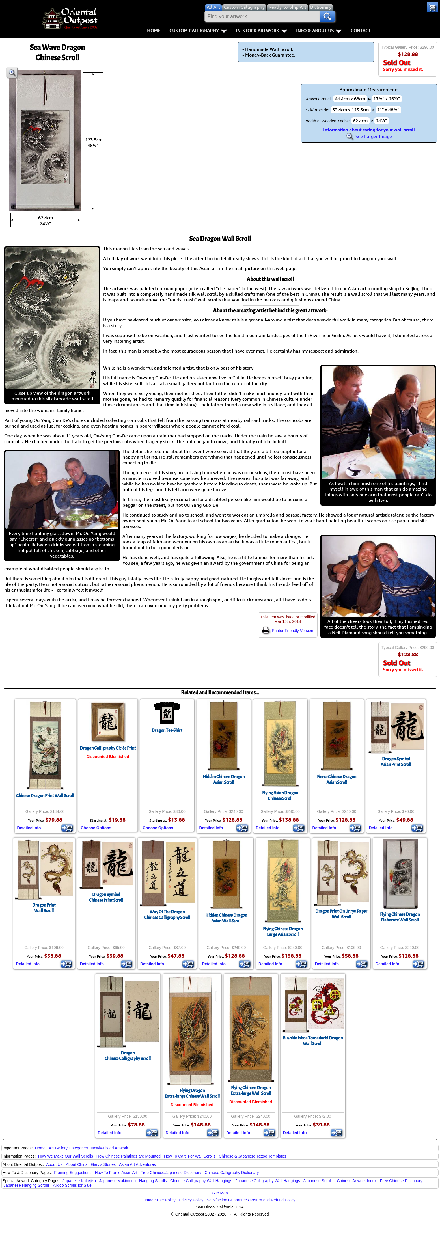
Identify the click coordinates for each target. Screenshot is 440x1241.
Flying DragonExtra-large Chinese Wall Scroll (192, 1093)
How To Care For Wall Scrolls (189, 1156)
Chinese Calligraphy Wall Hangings (201, 1181)
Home (153, 30)
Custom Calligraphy (198, 30)
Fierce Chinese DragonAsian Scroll (336, 779)
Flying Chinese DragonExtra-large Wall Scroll (250, 1090)
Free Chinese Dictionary (401, 1181)
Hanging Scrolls (153, 1181)
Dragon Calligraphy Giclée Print (108, 748)
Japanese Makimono (117, 1181)
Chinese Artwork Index (357, 1181)
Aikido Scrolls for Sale (72, 1185)
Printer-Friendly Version (287, 630)
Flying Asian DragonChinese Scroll (280, 795)
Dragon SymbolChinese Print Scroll (106, 897)
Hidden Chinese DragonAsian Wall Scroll (226, 918)
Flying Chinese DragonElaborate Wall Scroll (400, 917)
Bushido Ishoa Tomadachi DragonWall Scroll (313, 1040)
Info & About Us (319, 30)
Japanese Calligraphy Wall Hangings (268, 1181)
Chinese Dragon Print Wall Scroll (45, 795)
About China (77, 1164)
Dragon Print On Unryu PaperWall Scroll (341, 914)
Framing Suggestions (72, 1172)
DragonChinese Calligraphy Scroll (128, 1055)
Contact (361, 30)
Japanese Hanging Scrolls (27, 1185)
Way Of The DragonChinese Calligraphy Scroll (167, 914)
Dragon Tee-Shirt (167, 730)
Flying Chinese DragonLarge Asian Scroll (283, 931)
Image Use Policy (160, 1200)
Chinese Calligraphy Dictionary (232, 1172)
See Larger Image (369, 136)
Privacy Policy (191, 1200)
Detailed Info (29, 828)
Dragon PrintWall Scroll (44, 908)
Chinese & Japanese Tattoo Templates (252, 1156)
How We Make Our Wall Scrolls (65, 1156)
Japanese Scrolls (318, 1181)
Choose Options (96, 828)
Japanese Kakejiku (79, 1181)
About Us (54, 1164)
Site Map (220, 1193)
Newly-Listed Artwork (109, 1148)
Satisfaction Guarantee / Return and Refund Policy (251, 1200)
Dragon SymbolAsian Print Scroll (396, 761)
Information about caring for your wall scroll (369, 130)
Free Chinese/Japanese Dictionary (171, 1172)
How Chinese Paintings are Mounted (128, 1156)
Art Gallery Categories (68, 1148)
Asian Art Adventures (137, 1164)
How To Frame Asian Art (116, 1172)
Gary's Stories (103, 1164)
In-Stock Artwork (261, 30)
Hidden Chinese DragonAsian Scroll (224, 779)
